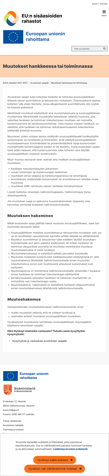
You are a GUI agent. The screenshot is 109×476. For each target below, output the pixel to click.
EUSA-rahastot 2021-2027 (15, 83)
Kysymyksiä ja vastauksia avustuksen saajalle (39, 340)
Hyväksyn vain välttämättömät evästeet (53, 468)
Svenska (103, 4)
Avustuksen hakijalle (13, 425)
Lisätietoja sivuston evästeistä (70, 449)
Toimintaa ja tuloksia (13, 429)
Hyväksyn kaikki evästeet (52, 459)
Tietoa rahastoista (12, 421)
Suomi (95, 4)
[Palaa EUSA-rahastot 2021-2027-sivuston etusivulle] (47, 26)
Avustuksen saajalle (39, 83)
